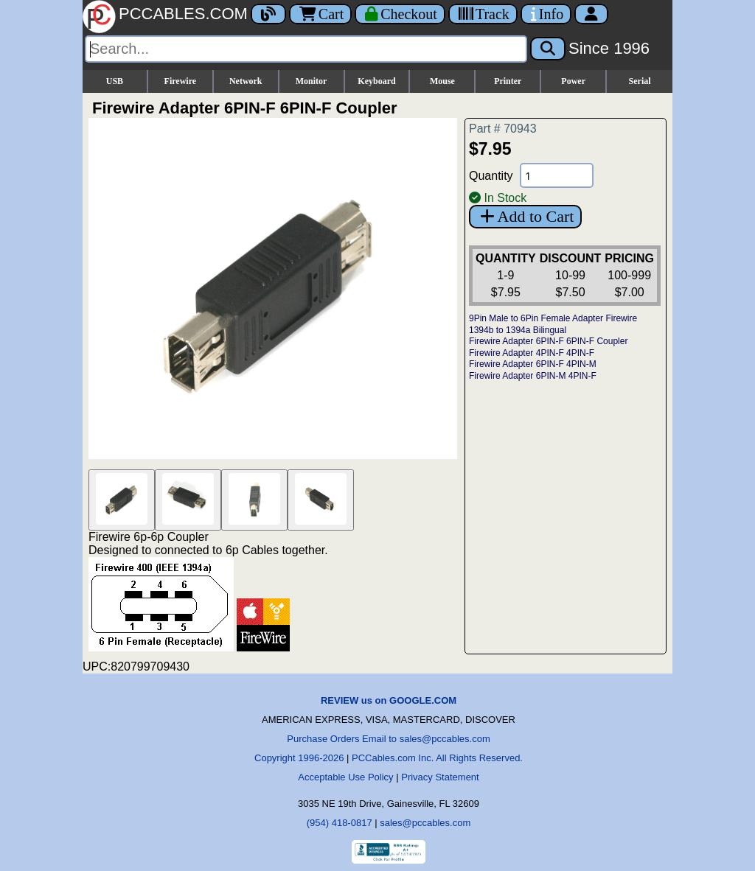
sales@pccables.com (425, 822)
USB (114, 81)
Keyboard (376, 81)
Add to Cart (525, 216)
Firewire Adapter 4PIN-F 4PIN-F (531, 353)
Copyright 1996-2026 (299, 757)
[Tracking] (483, 14)
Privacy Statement (440, 777)
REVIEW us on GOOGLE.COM (388, 700)
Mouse (442, 81)
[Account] (591, 14)
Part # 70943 (503, 128)
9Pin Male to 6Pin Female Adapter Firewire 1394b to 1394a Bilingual (553, 324)
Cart (320, 14)
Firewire (180, 81)
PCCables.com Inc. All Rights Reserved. (437, 757)
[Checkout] (400, 14)
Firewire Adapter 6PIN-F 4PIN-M (532, 364)
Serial (640, 81)
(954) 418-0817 (339, 822)
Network (245, 81)
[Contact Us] (546, 14)
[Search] (306, 49)
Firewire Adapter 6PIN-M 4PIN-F (532, 376)
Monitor (311, 81)
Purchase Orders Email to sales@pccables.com (388, 738)
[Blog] (268, 14)
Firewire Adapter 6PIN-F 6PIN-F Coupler (548, 341)
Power (573, 81)
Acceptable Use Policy (345, 777)
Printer (507, 81)
